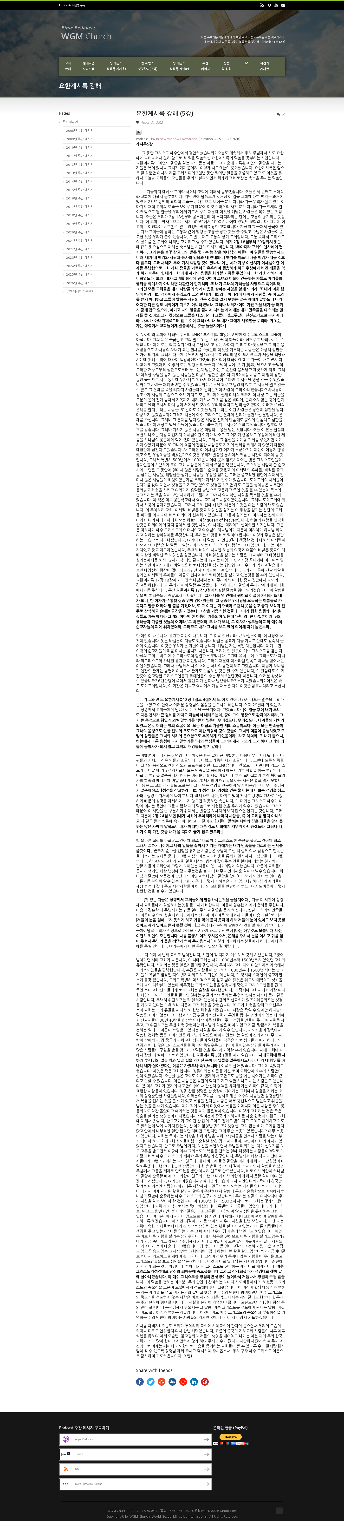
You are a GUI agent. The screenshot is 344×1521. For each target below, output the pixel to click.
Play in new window (164, 138)
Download (190, 138)
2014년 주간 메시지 (79, 181)
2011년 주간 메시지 (79, 156)
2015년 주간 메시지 (79, 190)
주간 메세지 (70, 122)
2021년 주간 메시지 (79, 240)
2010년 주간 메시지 (79, 147)
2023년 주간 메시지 (79, 257)
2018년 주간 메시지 (79, 215)
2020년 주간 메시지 (79, 232)
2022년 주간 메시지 (79, 249)
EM (245, 63)
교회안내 (68, 66)
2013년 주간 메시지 (79, 173)
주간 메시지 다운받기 (80, 291)
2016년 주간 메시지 (79, 198)
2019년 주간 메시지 (79, 223)
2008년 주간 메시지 (79, 130)
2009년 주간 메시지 (79, 139)
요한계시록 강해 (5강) (165, 114)
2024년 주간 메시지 (79, 266)
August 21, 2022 (152, 122)
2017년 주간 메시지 (79, 206)
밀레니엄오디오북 (88, 66)
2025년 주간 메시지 (79, 274)
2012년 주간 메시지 (79, 164)
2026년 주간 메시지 (79, 283)
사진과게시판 (264, 66)
